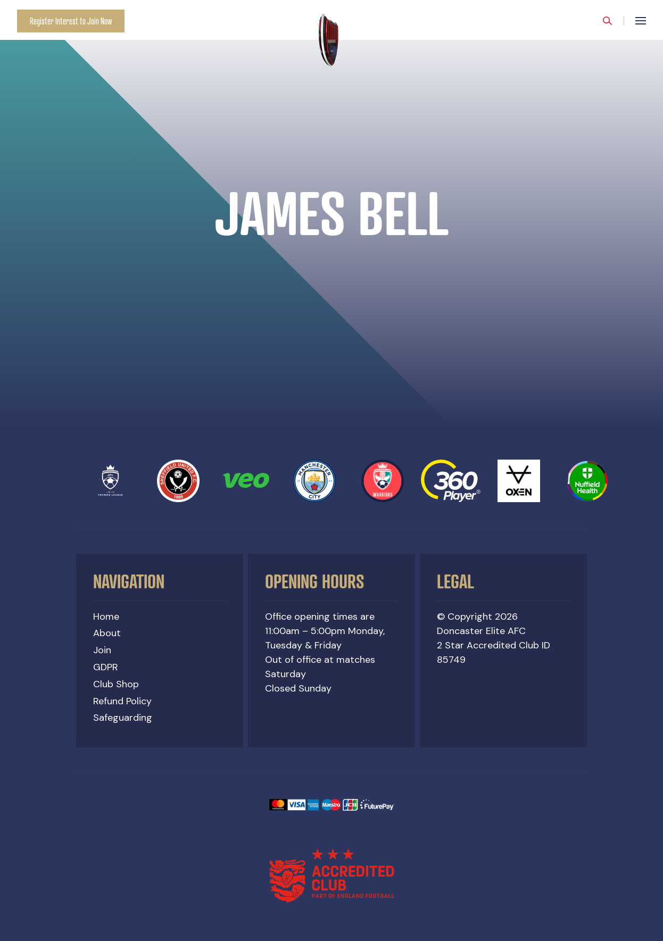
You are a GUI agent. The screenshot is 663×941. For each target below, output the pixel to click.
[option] (331, 213)
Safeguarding (122, 717)
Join (102, 650)
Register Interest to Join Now (71, 21)
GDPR (105, 667)
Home (106, 616)
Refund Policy (122, 701)
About (107, 633)
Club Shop (116, 684)
